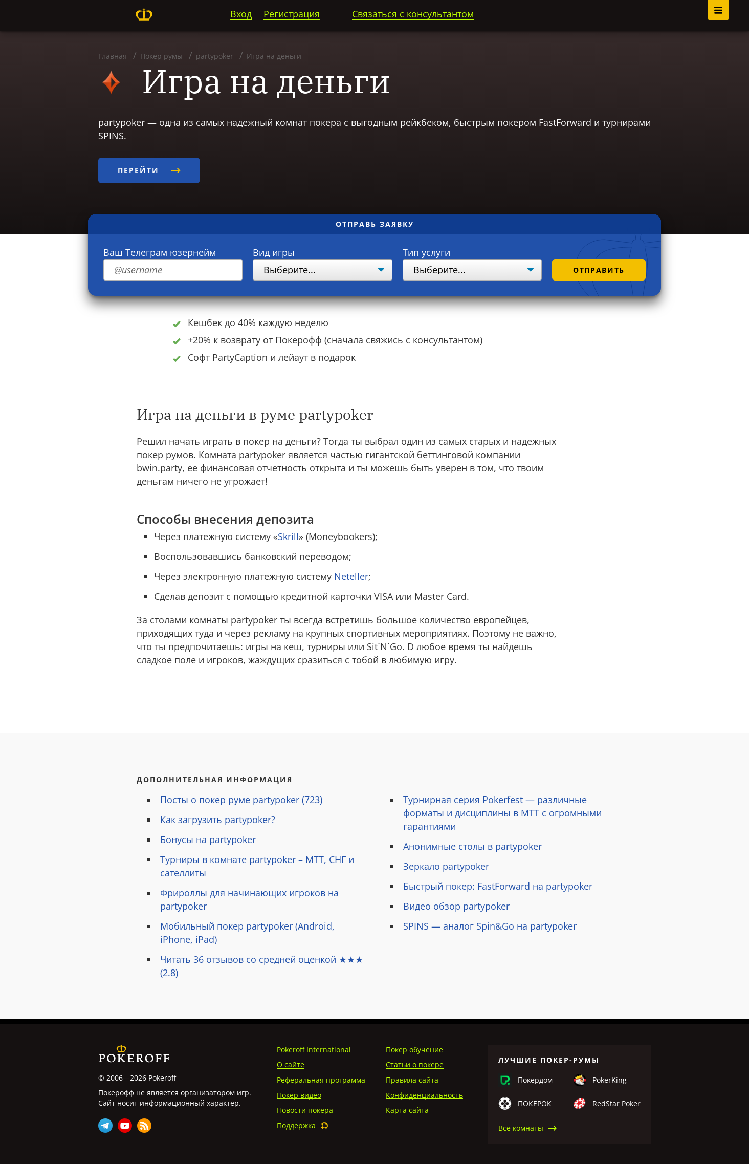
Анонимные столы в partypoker (472, 846)
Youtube (125, 1125)
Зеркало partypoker (446, 866)
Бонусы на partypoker (208, 839)
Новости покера (305, 1110)
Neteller (351, 576)
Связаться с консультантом (413, 14)
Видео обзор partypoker (456, 906)
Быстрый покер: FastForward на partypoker (497, 886)
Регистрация (291, 14)
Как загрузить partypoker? (217, 819)
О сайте (290, 1064)
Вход (241, 14)
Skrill (288, 536)
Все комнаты (520, 1128)
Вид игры (274, 252)
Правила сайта (412, 1080)
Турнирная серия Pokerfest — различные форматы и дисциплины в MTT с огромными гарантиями (502, 812)
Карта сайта (407, 1110)
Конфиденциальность (424, 1095)
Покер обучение (414, 1049)
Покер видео (299, 1095)
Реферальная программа (321, 1080)
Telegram (105, 1125)
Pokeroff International (314, 1049)
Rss (144, 1125)
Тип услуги (426, 252)
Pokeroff (144, 14)
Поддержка (296, 1125)
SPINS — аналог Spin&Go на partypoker (490, 926)
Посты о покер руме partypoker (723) (241, 799)
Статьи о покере (415, 1064)
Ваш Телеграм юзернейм (159, 252)
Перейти (149, 170)
